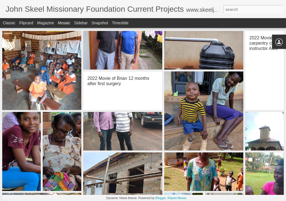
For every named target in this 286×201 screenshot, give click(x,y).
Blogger (160, 198)
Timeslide (120, 23)
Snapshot (100, 23)
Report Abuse (177, 198)
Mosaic (64, 23)
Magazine (45, 23)
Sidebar (81, 23)
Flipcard (26, 23)
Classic (9, 23)
